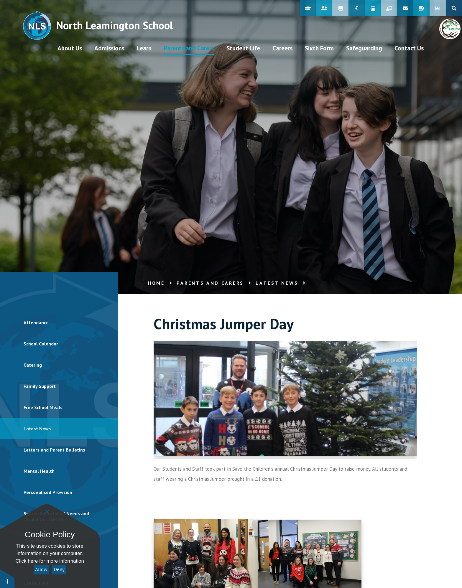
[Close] (47, 511)
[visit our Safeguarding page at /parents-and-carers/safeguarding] (364, 48)
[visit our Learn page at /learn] (144, 48)
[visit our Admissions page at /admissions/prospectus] (109, 48)
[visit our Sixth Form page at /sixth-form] (319, 48)
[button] (7, 578)
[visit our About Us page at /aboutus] (69, 48)
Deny (59, 569)
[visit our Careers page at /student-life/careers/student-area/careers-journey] (282, 48)
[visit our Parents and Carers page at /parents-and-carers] (189, 48)
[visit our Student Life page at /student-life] (243, 48)
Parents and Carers (210, 283)
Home (156, 283)
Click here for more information (50, 561)
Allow (41, 569)
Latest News (277, 283)
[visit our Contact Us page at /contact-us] (409, 48)
